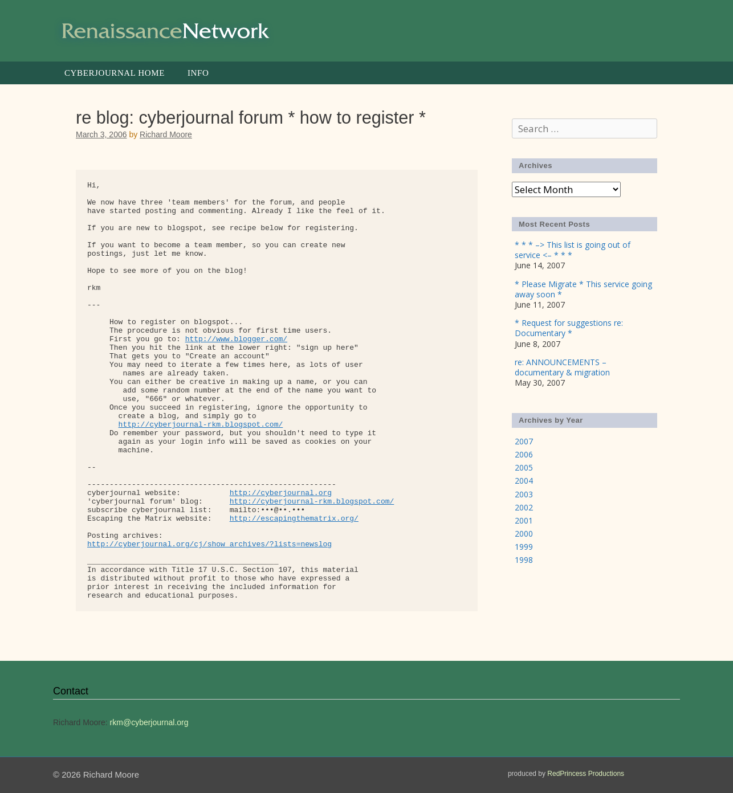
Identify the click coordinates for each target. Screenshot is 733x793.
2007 (524, 441)
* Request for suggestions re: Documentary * (569, 327)
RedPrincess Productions (585, 774)
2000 (524, 533)
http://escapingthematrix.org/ (294, 518)
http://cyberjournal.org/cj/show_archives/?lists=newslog (209, 544)
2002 (524, 507)
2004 (524, 480)
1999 (524, 546)
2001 (524, 520)
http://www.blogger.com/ (236, 339)
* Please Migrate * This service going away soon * (583, 289)
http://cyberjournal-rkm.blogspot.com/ (201, 424)
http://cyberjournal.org (281, 493)
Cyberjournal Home (114, 72)
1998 (524, 559)
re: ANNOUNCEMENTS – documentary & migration (562, 367)
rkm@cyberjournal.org (149, 722)
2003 (524, 494)
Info (198, 72)
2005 (524, 467)
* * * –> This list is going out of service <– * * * (572, 249)
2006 (524, 454)
